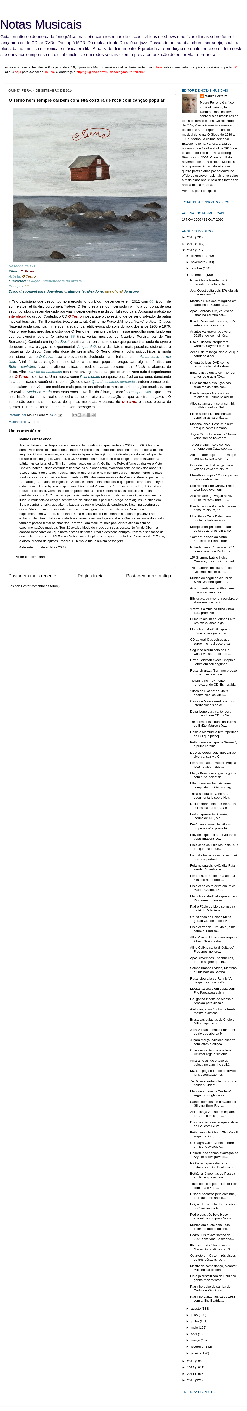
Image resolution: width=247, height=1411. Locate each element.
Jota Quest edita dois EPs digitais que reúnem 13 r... (214, 292)
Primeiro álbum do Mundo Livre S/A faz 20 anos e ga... (212, 621)
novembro (198, 262)
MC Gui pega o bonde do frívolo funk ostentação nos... (213, 1072)
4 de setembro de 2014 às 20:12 (43, 547)
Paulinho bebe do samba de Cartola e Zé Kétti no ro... (210, 1288)
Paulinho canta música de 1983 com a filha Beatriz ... (212, 1298)
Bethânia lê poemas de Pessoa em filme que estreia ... (212, 1175)
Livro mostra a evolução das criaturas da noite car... (210, 385)
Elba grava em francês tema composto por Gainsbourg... (212, 785)
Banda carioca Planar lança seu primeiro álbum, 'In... (213, 508)
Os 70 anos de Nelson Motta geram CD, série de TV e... (211, 919)
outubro (197, 268)
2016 (191, 237)
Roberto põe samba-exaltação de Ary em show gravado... (214, 1155)
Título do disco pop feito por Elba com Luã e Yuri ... (214, 1185)
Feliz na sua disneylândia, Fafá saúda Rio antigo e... (212, 867)
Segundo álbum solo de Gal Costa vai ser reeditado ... (210, 652)
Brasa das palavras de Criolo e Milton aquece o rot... (212, 1021)
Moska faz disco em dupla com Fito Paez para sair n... (212, 990)
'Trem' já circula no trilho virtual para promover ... (212, 611)
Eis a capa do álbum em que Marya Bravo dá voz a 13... (211, 1247)
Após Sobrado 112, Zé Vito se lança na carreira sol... (212, 313)
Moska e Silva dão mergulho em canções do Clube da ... (213, 303)
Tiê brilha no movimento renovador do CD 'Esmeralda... (214, 682)
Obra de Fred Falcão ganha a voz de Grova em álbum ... (211, 467)
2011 (191, 1373)
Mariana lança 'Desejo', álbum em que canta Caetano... (212, 426)
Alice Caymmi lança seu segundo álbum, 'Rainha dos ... (214, 939)
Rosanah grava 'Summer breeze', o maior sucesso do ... (214, 672)
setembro (198, 275)
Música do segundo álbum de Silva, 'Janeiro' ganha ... (211, 580)
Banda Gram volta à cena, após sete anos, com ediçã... (213, 323)
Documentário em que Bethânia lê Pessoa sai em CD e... (213, 805)
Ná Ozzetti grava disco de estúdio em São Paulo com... (212, 1165)
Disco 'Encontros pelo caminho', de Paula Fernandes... (213, 1196)
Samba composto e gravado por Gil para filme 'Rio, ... (213, 1103)
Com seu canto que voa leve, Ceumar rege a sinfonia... (211, 1052)
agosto (196, 1308)
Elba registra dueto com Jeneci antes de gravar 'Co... (212, 374)
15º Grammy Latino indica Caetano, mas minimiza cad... (213, 559)
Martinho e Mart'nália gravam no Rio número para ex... (213, 898)
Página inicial (91, 575)
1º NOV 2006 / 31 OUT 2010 (202, 219)
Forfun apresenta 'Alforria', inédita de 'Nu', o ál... (209, 816)
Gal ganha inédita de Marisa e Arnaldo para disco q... (212, 1001)
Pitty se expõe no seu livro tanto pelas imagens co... (213, 836)
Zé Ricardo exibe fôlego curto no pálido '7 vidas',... (213, 1083)
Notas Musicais (41, 24)
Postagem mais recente (32, 575)
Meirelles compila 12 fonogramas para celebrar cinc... (214, 477)
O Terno (33, 421)
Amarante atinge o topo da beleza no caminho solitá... (211, 1062)
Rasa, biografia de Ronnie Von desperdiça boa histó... (212, 980)
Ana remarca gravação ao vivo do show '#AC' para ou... (212, 497)
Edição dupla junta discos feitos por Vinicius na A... (213, 1206)
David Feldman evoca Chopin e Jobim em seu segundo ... (212, 662)
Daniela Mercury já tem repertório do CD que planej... (214, 734)
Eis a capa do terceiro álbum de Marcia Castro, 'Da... (213, 888)
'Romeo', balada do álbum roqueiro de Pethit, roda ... (210, 539)
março (196, 1340)
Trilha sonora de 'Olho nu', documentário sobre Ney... (211, 795)
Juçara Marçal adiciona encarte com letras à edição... (212, 1042)
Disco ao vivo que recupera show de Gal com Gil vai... (214, 1124)
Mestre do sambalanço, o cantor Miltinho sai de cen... (213, 1268)
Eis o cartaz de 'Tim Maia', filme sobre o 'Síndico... (213, 929)
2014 (191, 250)
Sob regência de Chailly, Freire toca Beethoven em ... (212, 487)
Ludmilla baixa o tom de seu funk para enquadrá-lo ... (214, 857)
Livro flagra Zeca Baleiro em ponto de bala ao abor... (210, 518)
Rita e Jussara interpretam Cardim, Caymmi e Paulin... (211, 344)
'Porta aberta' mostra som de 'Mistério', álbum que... (211, 569)
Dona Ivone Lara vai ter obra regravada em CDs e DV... (211, 713)
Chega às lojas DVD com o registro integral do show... (211, 364)
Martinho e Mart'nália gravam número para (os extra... (211, 631)
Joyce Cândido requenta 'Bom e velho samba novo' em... (213, 436)
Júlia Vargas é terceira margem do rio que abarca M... (212, 1031)
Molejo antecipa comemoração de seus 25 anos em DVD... (212, 528)
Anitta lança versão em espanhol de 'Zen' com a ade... (213, 1113)
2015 (191, 244)
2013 (191, 1361)
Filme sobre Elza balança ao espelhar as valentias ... (210, 415)
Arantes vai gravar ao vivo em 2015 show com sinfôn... (211, 333)
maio (195, 1327)
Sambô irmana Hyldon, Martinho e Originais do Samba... (213, 970)
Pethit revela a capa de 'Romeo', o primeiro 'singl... (213, 744)
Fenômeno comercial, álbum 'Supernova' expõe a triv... (210, 826)
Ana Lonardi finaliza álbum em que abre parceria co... (212, 590)
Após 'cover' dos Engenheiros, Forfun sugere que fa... (212, 960)
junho (195, 1321)
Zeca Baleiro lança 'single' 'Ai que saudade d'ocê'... (214, 354)
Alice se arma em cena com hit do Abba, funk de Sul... (212, 405)
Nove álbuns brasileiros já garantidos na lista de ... (209, 282)
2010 (191, 1380)
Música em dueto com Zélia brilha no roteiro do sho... (210, 1227)
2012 (191, 1367)
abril (194, 1334)
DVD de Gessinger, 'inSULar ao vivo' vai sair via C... (213, 754)
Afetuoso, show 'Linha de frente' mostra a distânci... (213, 1011)
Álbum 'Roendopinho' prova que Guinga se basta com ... (213, 456)
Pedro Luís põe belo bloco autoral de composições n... (212, 1216)
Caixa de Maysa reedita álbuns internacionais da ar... (212, 703)
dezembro (198, 256)
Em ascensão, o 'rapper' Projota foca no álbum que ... (213, 764)
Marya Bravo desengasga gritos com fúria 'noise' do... (213, 775)
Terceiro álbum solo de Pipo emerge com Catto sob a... (211, 446)
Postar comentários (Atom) (40, 586)
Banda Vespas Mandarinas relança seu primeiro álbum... (213, 395)
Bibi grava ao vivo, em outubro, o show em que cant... (214, 600)
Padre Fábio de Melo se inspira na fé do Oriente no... (212, 908)
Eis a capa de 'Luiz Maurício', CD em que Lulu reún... (214, 847)
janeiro (196, 1353)
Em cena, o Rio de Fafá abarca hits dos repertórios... (212, 877)
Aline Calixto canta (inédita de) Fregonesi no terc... (212, 949)
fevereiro (197, 1346)
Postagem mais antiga (148, 575)
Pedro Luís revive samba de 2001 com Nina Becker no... (212, 1237)
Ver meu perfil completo (199, 191)
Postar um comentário (30, 557)
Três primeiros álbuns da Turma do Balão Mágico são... (213, 723)
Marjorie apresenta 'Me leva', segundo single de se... (211, 1093)
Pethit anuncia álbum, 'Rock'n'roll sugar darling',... (214, 1134)
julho (195, 1315)
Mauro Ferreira (31, 439)
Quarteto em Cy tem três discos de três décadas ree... (213, 1257)
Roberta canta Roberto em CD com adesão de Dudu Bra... (212, 549)
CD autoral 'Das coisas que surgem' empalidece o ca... (211, 641)
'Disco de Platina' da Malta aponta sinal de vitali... (209, 693)
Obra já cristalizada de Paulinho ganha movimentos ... (213, 1278)
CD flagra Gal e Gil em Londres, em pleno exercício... (213, 1144)
